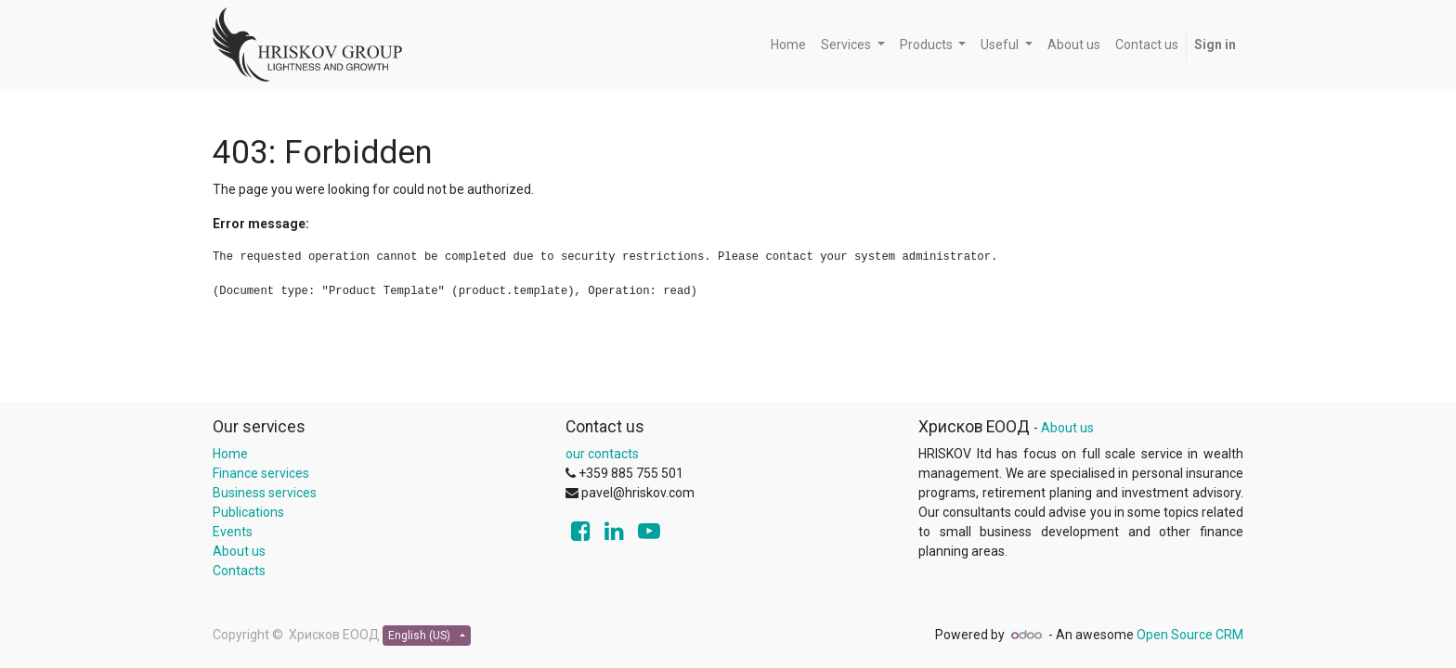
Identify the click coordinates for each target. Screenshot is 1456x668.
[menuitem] (788, 45)
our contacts (602, 453)
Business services (265, 492)
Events (233, 531)
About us (239, 551)
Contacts (239, 570)
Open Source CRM (1190, 634)
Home (230, 453)
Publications (248, 512)
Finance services (261, 473)
